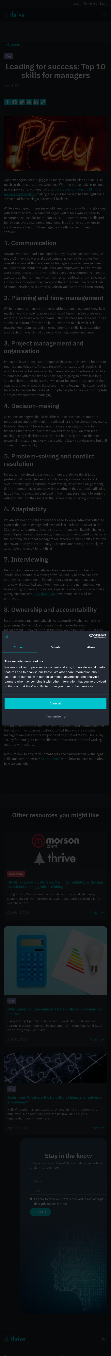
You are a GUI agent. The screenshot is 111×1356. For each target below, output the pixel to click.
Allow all (56, 703)
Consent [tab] (20, 647)
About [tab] (91, 647)
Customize (56, 716)
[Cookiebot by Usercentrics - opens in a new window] (89, 636)
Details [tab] (55, 647)
